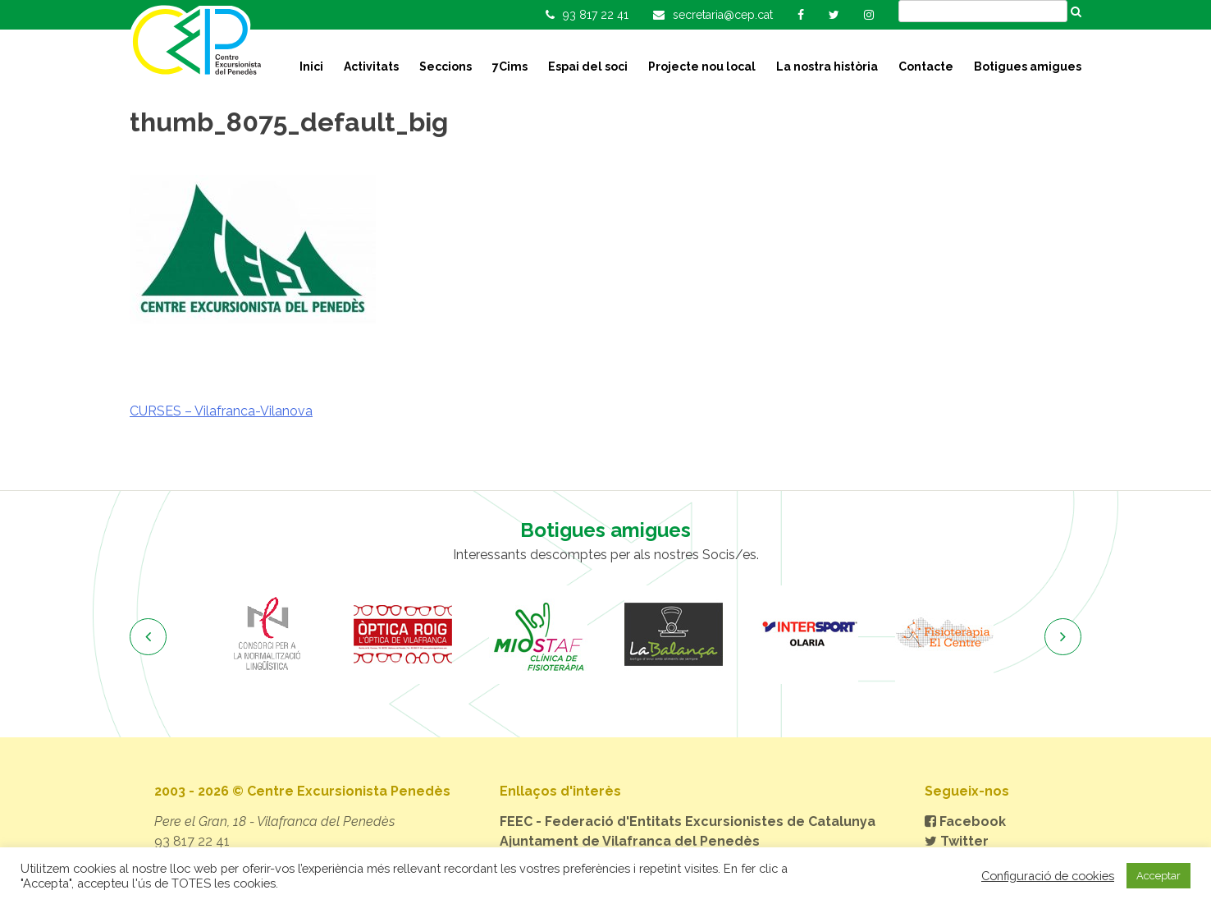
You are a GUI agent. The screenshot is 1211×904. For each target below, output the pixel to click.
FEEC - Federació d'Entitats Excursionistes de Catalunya (687, 821)
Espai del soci (588, 66)
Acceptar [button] (1158, 876)
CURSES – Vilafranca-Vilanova (221, 411)
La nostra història (827, 66)
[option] (267, 634)
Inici (311, 66)
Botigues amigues (1027, 66)
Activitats (371, 66)
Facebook (965, 821)
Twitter (957, 841)
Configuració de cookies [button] (1047, 876)
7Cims (510, 66)
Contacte (925, 66)
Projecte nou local (702, 66)
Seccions (445, 66)
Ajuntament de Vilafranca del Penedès (630, 841)
